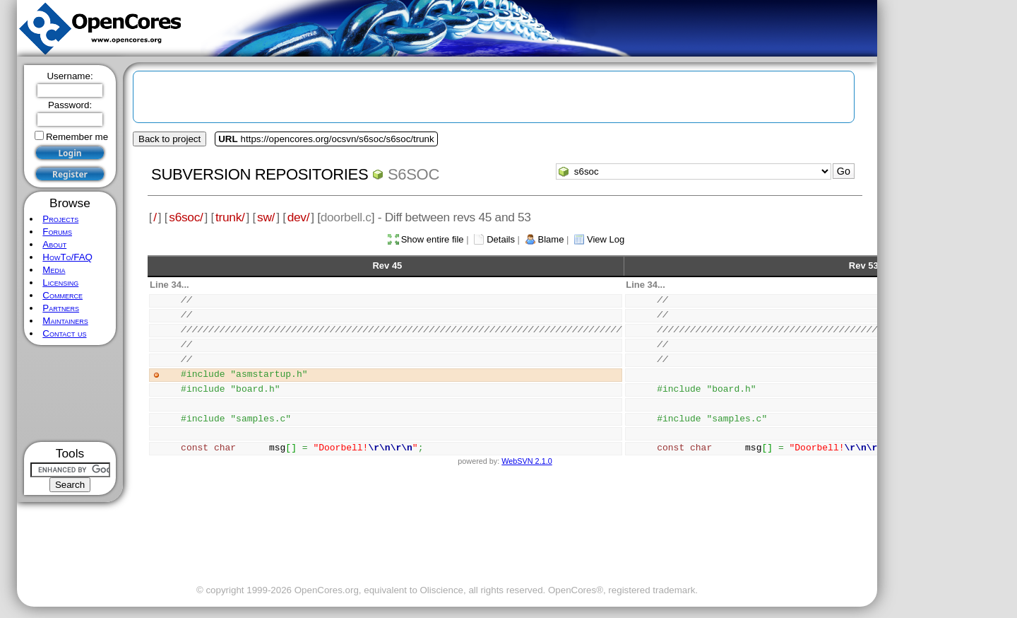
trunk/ (229, 217)
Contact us (64, 333)
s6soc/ (186, 217)
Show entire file (432, 239)
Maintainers (65, 320)
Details (501, 239)
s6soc (413, 174)
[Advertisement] (70, 393)
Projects (60, 219)
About (54, 244)
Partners (60, 308)
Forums (57, 231)
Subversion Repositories (259, 174)
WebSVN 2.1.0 (526, 461)
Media (53, 269)
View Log (605, 239)
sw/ (266, 217)
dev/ (298, 217)
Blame (551, 239)
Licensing (60, 282)
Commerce (62, 295)
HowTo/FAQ (67, 257)
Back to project (169, 139)
